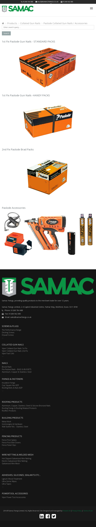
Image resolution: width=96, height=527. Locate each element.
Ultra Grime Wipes (9, 481)
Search (6, 33)
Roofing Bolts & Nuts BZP (12, 388)
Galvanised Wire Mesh (11, 463)
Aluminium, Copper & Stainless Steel (16, 372)
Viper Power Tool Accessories (14, 497)
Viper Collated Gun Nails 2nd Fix (15, 351)
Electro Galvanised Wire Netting (14, 461)
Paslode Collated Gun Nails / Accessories (65, 23)
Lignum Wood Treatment (12, 479)
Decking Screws (8, 332)
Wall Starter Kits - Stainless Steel (15, 426)
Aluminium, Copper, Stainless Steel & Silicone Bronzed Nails (26, 405)
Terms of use (88, 511)
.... (2, 337)
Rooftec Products (9, 410)
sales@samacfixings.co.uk (46, 2)
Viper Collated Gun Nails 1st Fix (14, 348)
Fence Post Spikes (9, 440)
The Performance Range (11, 330)
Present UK (66, 511)
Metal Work (6, 421)
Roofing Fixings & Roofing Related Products (19, 408)
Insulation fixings (8, 383)
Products (12, 23)
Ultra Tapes (6, 484)
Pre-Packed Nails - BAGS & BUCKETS (16, 369)
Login (45, 4)
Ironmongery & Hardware (12, 424)
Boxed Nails (7, 367)
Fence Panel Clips (9, 445)
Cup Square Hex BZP (10, 385)
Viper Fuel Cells (8, 353)
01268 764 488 (27, 2)
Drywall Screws (8, 335)
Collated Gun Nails (30, 23)
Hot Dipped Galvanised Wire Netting (16, 458)
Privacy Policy (77, 511)
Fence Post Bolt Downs (11, 442)
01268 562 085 (67, 2)
